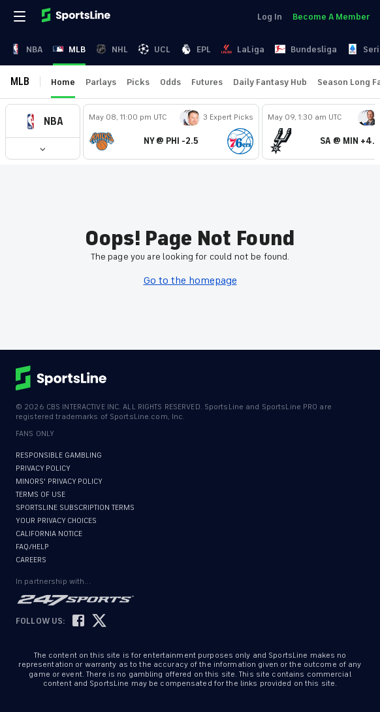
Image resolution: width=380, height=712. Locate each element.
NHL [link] (112, 49)
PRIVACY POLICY (43, 468)
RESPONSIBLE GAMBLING (59, 455)
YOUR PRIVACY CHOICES (56, 521)
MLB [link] (69, 49)
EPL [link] (196, 49)
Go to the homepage (190, 280)
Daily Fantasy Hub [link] (270, 82)
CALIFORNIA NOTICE (49, 534)
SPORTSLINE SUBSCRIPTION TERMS (75, 508)
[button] (42, 121)
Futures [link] (207, 82)
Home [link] (63, 82)
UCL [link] (154, 49)
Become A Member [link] (331, 16)
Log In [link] (269, 16)
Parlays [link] (101, 82)
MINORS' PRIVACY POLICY (59, 481)
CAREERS (31, 560)
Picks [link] (138, 82)
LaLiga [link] (242, 49)
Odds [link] (170, 82)
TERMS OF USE (40, 495)
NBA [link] (26, 49)
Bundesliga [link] (306, 49)
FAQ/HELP (32, 547)
